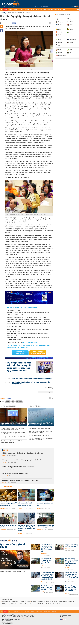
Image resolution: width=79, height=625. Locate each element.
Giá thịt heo (21, 603)
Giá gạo (26, 603)
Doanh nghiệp (3, 508)
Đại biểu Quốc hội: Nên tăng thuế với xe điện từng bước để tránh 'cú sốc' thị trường (13, 433)
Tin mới (5, 450)
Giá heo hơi (40, 601)
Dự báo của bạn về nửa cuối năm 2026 (38, 352)
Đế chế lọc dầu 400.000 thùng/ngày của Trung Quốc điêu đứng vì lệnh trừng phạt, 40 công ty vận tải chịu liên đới (26, 527)
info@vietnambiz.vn (9, 622)
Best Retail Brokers (40, 603)
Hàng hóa (67, 580)
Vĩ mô (9, 12)
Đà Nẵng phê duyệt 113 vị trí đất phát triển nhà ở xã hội (18, 467)
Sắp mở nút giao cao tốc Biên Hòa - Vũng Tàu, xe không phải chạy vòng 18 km (40, 432)
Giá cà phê (46, 601)
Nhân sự (28, 12)
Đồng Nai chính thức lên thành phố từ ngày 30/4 (13, 424)
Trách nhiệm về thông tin (7, 623)
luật (13, 401)
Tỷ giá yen (27, 601)
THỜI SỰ (5, 9)
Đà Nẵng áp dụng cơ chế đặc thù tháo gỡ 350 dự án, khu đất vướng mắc (22, 453)
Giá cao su (32, 603)
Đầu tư (22, 12)
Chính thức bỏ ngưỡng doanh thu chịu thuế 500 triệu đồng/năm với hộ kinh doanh (12, 429)
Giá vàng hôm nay (6, 601)
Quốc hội (8, 401)
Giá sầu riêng (14, 603)
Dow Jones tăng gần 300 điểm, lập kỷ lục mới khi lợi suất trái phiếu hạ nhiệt (45, 503)
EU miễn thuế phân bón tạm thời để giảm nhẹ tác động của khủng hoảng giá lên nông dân (71, 575)
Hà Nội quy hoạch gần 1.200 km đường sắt (39, 428)
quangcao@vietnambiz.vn (68, 616)
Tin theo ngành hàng (63, 14)
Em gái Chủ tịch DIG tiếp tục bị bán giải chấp (15, 474)
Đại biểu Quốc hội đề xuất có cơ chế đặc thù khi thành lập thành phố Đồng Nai (12, 441)
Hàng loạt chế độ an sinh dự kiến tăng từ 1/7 (40, 435)
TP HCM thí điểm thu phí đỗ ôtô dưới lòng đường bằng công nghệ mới (32, 378)
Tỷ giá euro (33, 601)
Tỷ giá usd (21, 601)
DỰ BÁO (10, 9)
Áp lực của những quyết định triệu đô (12, 545)
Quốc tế (38, 508)
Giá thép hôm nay (6, 603)
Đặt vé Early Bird (20, 352)
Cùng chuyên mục (35, 406)
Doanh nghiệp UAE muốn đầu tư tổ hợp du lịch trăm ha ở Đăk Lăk (40, 424)
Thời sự (3, 13)
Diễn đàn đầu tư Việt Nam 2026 (53, 603)
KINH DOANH (54, 9)
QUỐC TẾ (21, 9)
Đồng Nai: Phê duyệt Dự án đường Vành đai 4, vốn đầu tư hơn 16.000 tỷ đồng (41, 439)
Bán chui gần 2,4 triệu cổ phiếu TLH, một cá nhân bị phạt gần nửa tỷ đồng (45, 526)
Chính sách (15, 12)
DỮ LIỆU (59, 9)
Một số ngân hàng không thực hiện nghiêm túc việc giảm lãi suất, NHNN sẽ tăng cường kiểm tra (26, 503)
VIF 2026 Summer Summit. (30, 342)
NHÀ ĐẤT (32, 9)
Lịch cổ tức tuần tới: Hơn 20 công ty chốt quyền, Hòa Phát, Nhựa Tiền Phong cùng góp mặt (8, 503)
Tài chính (20, 508)
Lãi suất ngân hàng (63, 601)
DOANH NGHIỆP (46, 9)
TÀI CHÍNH (27, 9)
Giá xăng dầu (71, 601)
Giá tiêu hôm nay (53, 601)
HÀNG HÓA (16, 9)
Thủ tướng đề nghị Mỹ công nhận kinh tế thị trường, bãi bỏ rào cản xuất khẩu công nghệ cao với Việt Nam (19, 366)
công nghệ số (19, 401)
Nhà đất (4, 455)
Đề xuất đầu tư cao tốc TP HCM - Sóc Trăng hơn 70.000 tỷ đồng (20, 480)
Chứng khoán (5, 476)
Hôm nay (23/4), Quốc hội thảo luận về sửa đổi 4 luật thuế (13, 437)
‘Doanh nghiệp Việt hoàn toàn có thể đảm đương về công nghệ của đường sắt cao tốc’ (31, 383)
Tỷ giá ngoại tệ (15, 601)
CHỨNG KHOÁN (39, 9)
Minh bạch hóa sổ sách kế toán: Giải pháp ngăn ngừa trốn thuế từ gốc (22, 460)
